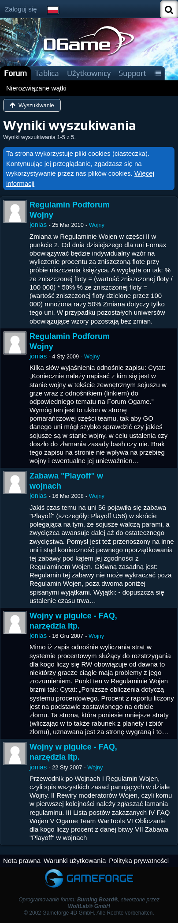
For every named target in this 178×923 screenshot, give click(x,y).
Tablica (47, 73)
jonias (38, 224)
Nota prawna (22, 860)
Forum (15, 73)
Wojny (96, 225)
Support (132, 73)
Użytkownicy (89, 73)
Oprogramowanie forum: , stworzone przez (89, 903)
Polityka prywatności (139, 860)
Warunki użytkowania (75, 860)
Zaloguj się (21, 9)
